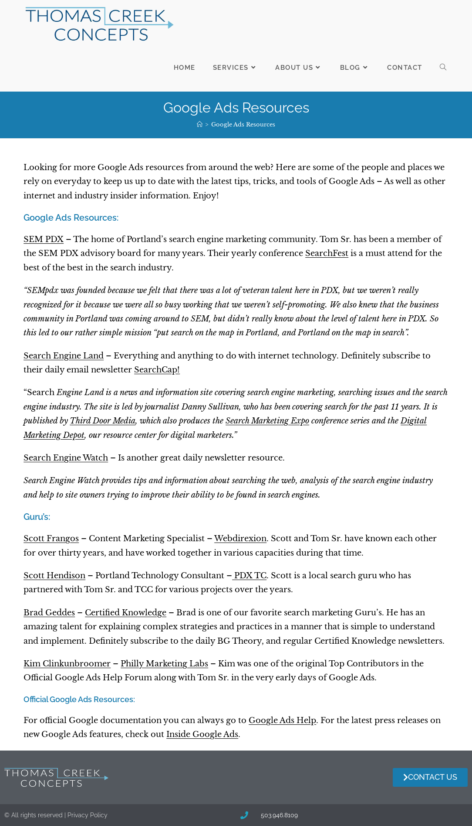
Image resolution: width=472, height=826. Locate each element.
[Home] (199, 124)
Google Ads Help (282, 720)
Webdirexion (240, 538)
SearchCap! (157, 370)
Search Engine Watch (66, 458)
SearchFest (326, 253)
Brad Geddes (49, 613)
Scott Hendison (54, 575)
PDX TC (249, 575)
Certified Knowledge (125, 613)
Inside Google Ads (202, 734)
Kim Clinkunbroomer (67, 664)
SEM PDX (44, 239)
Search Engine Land (64, 356)
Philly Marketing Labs (164, 664)
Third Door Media (102, 421)
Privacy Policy (87, 815)
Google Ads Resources (243, 124)
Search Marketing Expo (267, 421)
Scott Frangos (51, 538)
